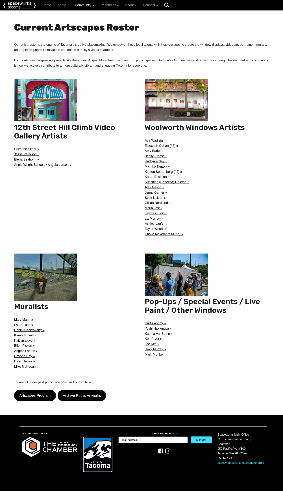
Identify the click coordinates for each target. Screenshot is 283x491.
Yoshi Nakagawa (157, 328)
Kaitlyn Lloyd (23, 340)
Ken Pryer (152, 339)
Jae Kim (150, 344)
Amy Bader (153, 151)
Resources (108, 5)
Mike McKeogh (25, 366)
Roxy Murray (154, 349)
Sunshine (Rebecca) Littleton (165, 182)
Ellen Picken (23, 345)
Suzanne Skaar (25, 149)
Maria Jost (152, 208)
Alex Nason (153, 187)
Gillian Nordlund (156, 203)
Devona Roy (23, 356)
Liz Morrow (153, 218)
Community (83, 5)
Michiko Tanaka (156, 166)
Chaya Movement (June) (162, 234)
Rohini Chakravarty (28, 330)
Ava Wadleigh (155, 140)
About (129, 5)
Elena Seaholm (25, 159)
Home (46, 5)
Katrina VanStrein (157, 334)
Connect (149, 5)
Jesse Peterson (25, 154)
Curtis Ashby (154, 323)
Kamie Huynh (24, 335)
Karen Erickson (156, 177)
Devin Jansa (23, 361)
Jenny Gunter (154, 192)
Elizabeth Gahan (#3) (160, 146)
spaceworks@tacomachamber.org (239, 462)
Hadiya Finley (154, 161)
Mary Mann (22, 319)
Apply (62, 5)
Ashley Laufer (155, 223)
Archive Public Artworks (82, 395)
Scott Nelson (154, 198)
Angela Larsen (24, 351)
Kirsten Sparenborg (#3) (162, 172)
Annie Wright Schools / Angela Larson (41, 164)
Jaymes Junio (155, 213)
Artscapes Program (35, 395)
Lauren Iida (22, 325)
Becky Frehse (155, 156)
